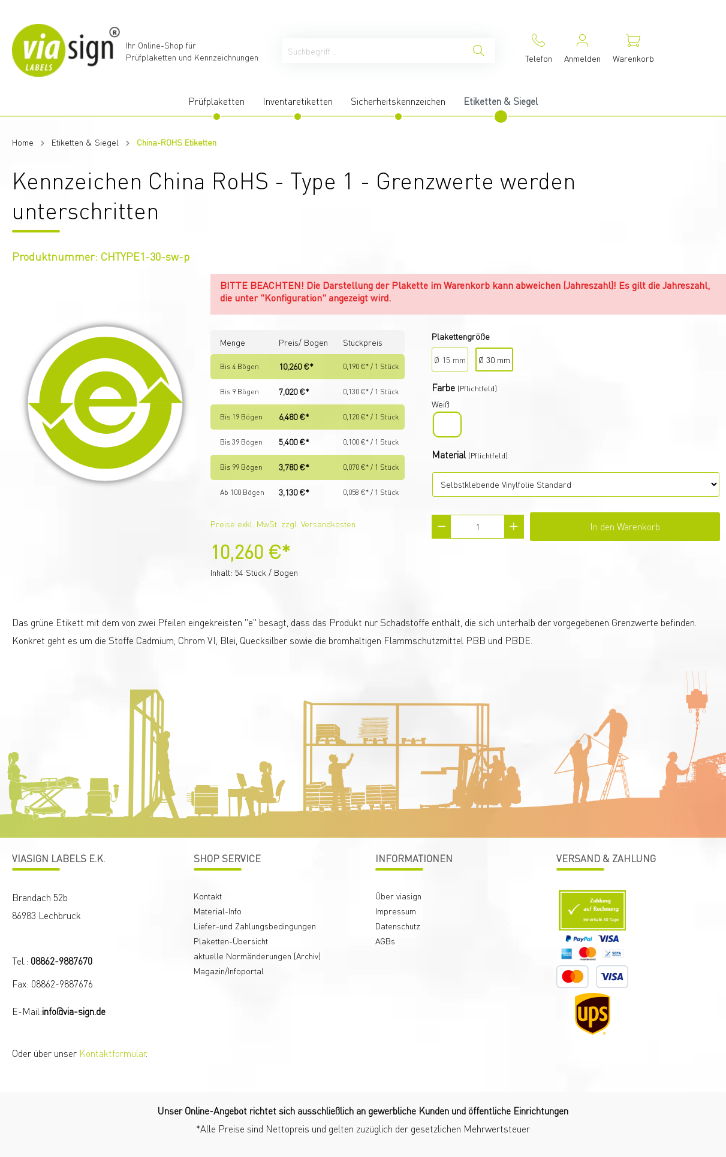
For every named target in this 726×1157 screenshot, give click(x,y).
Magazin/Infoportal (229, 970)
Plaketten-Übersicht (231, 940)
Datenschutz (397, 925)
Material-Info (218, 910)
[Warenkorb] (633, 50)
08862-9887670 (61, 960)
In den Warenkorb (625, 526)
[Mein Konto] (582, 50)
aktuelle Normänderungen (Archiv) (257, 955)
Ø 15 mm (450, 359)
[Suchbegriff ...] (372, 50)
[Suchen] (478, 50)
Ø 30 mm (494, 359)
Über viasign (398, 895)
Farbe (443, 387)
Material (449, 454)
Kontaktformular (112, 1053)
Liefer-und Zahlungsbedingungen (255, 925)
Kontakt (208, 895)
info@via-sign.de (74, 1011)
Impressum (395, 910)
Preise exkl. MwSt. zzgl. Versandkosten (283, 523)
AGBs (385, 940)
